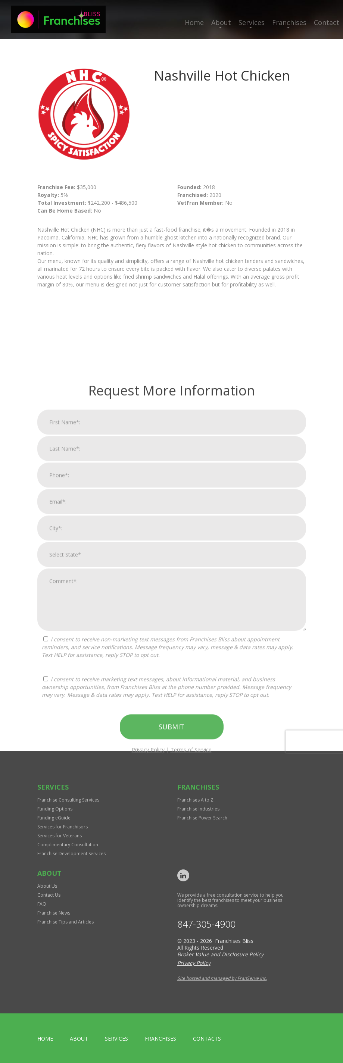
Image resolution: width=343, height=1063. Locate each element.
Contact (326, 22)
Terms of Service (191, 1007)
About (221, 22)
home (45, 1038)
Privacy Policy (148, 1007)
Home (194, 22)
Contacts (207, 1038)
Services (251, 22)
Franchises (289, 22)
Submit (171, 984)
